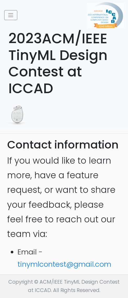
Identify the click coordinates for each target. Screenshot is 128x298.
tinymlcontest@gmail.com (64, 264)
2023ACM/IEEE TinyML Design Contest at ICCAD (63, 63)
